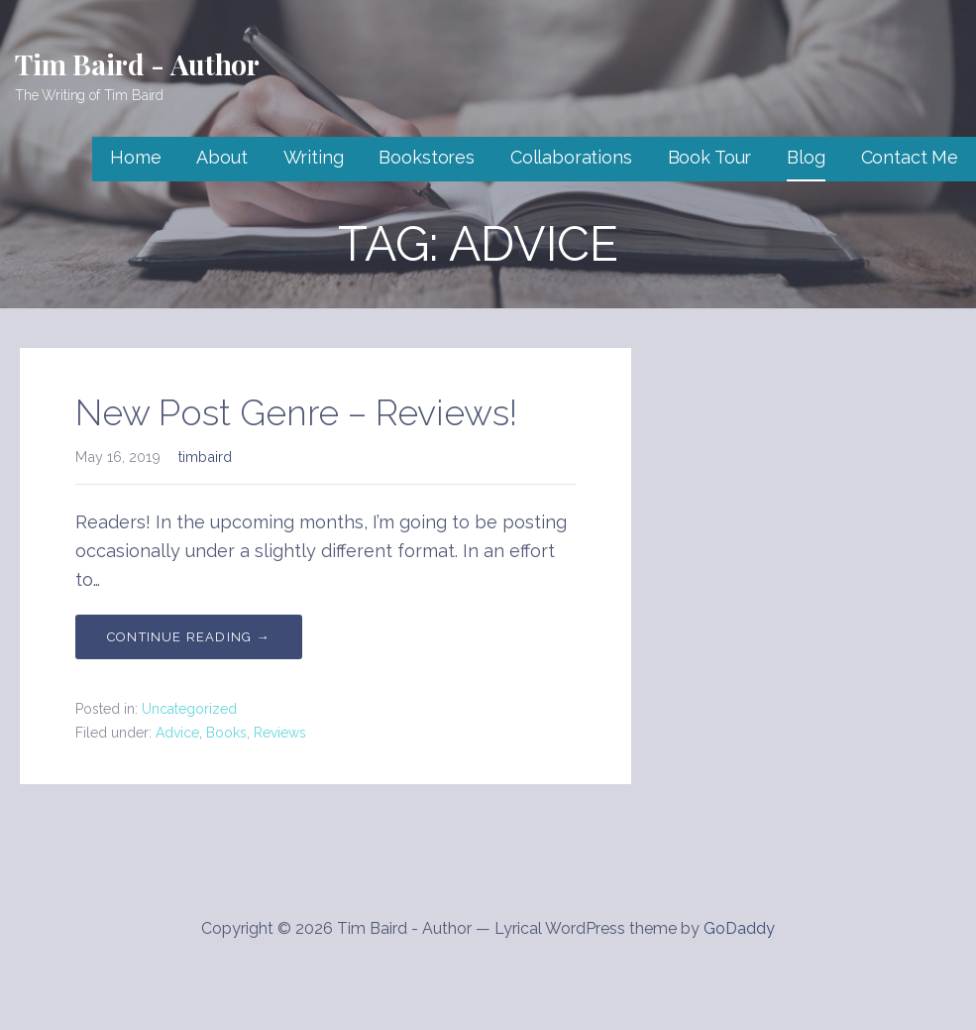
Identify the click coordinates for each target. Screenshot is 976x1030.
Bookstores (426, 157)
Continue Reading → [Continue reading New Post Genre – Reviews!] (189, 636)
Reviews (280, 733)
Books (226, 733)
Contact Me (909, 157)
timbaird (205, 456)
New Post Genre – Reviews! (296, 412)
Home (135, 157)
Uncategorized (189, 709)
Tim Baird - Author (137, 64)
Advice (177, 733)
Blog (805, 157)
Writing (313, 157)
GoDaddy (739, 928)
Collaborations (571, 157)
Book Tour (710, 157)
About (221, 157)
